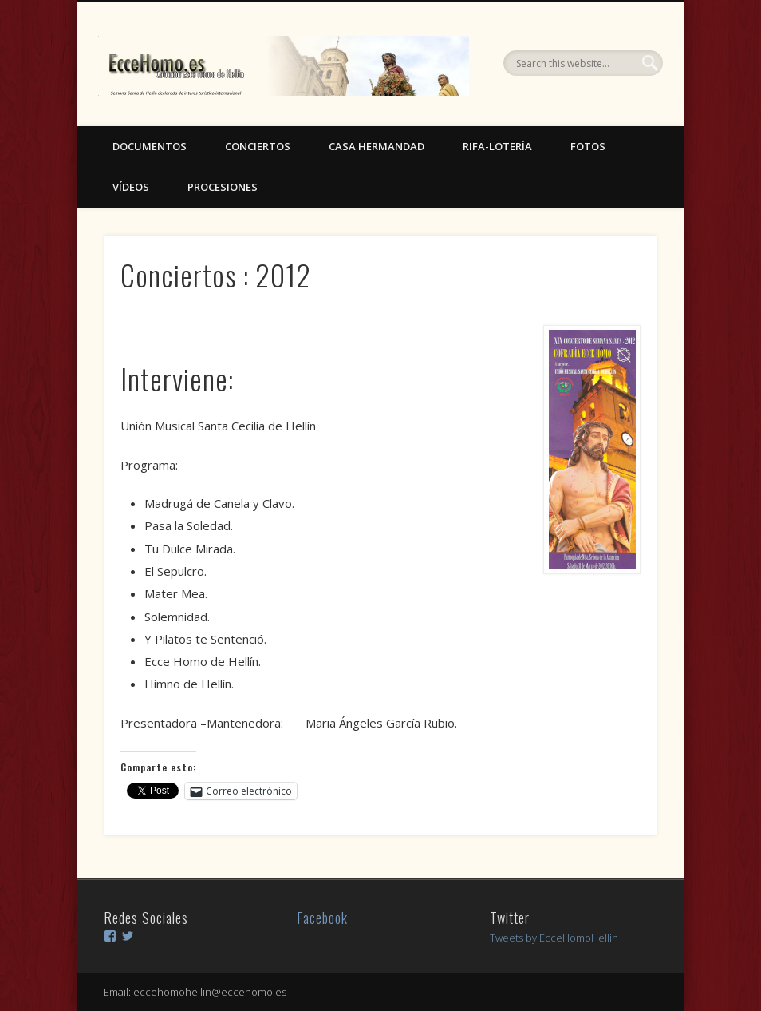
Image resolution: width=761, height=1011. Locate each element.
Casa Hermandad (376, 146)
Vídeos (130, 187)
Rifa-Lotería (497, 146)
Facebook (322, 917)
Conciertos (257, 146)
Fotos (587, 146)
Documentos (149, 146)
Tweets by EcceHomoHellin (554, 937)
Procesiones (222, 187)
